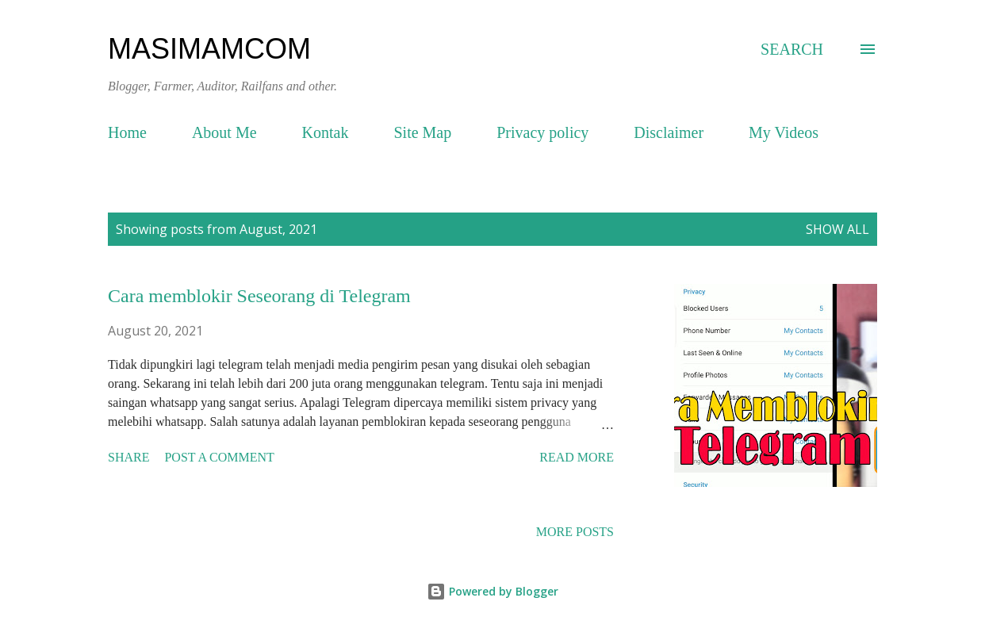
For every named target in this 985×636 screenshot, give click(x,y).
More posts (575, 531)
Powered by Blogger (492, 591)
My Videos (783, 132)
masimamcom (209, 49)
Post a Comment (219, 457)
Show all (837, 229)
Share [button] (128, 457)
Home (127, 132)
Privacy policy (542, 132)
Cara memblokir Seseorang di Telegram (259, 295)
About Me (224, 132)
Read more (576, 457)
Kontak (325, 132)
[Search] (792, 49)
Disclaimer (668, 132)
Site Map (422, 132)
